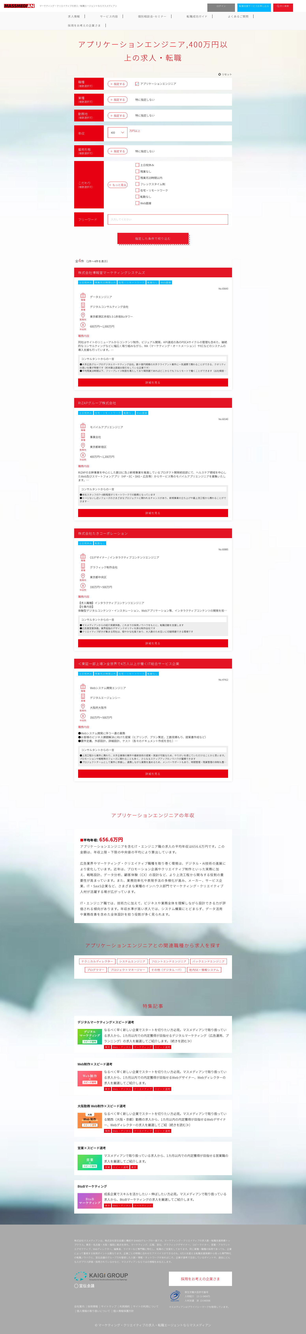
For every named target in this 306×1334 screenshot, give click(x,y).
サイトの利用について (146, 1306)
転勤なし (143, 197)
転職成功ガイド (163, 16)
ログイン (221, 5)
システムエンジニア (132, 961)
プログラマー (96, 970)
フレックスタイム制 (150, 184)
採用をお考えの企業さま (230, 16)
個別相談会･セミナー (128, 16)
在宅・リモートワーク (151, 190)
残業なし (143, 171)
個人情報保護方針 (123, 1311)
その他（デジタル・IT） (167, 970)
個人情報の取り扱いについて (93, 1311)
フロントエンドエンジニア (168, 961)
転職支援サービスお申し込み (254, 5)
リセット (227, 74)
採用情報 (93, 1306)
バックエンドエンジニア (208, 961)
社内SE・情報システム (204, 970)
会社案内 (79, 1306)
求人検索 (284, 5)
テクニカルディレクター (97, 961)
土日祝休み (144, 165)
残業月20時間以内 (148, 178)
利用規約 (125, 1306)
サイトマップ (108, 1306)
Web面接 (143, 203)
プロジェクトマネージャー (127, 970)
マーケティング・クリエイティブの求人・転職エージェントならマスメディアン (154, 1325)
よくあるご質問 (193, 16)
